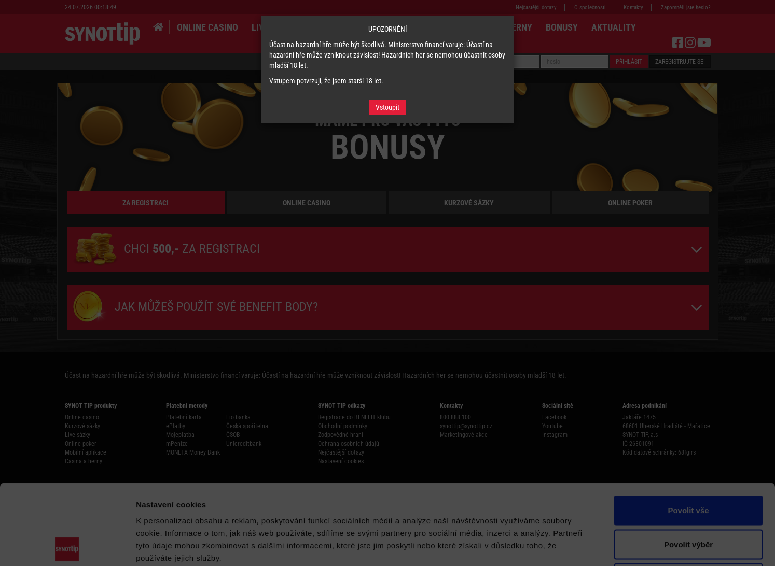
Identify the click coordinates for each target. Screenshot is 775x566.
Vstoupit (387, 107)
